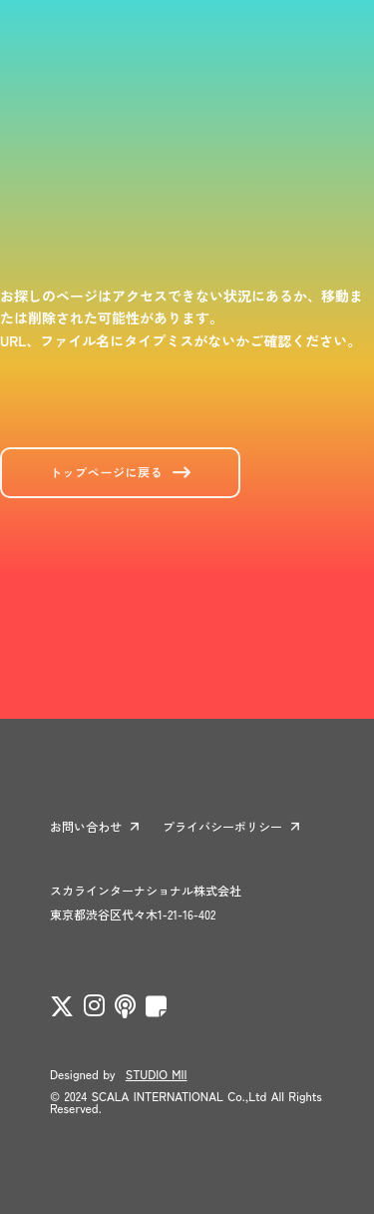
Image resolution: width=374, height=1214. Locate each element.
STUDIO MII (156, 1074)
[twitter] (62, 1006)
